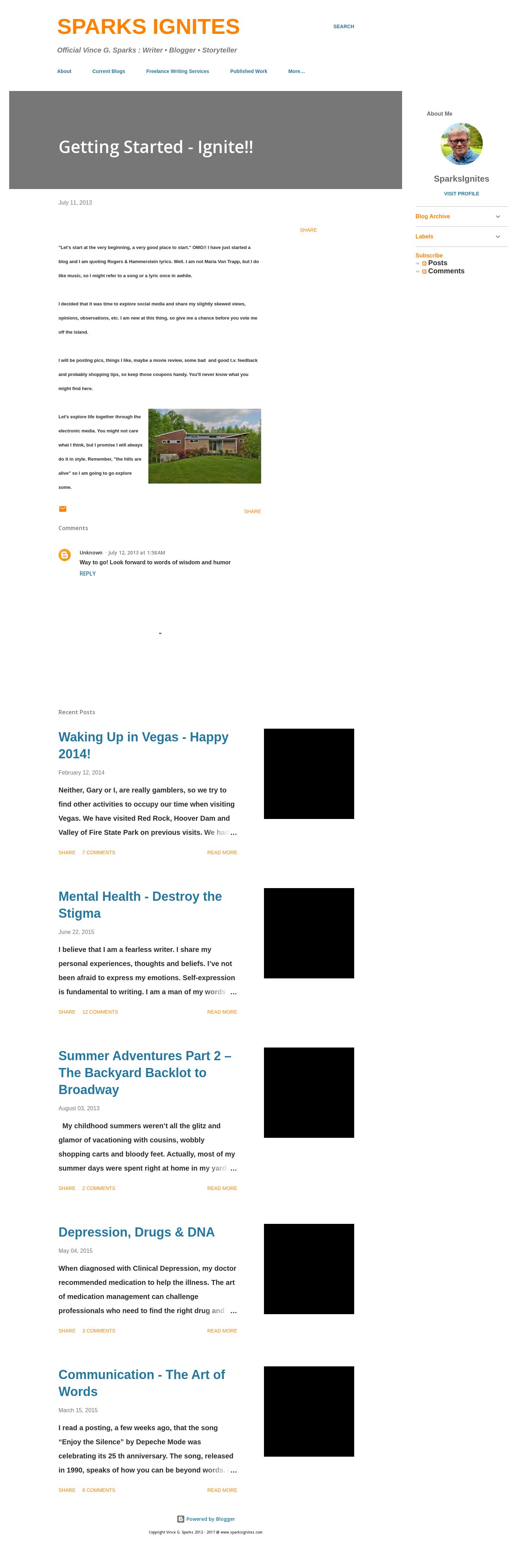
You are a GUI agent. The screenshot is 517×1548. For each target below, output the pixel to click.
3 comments (98, 1331)
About (64, 71)
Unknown (91, 552)
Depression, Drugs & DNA (137, 1232)
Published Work (248, 71)
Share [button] (308, 230)
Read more (222, 852)
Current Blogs (108, 71)
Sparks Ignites (148, 26)
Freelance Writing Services (177, 71)
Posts (435, 263)
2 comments (98, 1188)
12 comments (100, 1012)
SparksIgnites (461, 178)
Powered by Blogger (206, 1519)
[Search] (343, 26)
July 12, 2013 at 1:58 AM (136, 552)
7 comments (98, 852)
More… (296, 71)
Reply (88, 573)
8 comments (98, 1490)
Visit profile (461, 193)
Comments (443, 271)
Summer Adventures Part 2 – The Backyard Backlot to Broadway (145, 1073)
